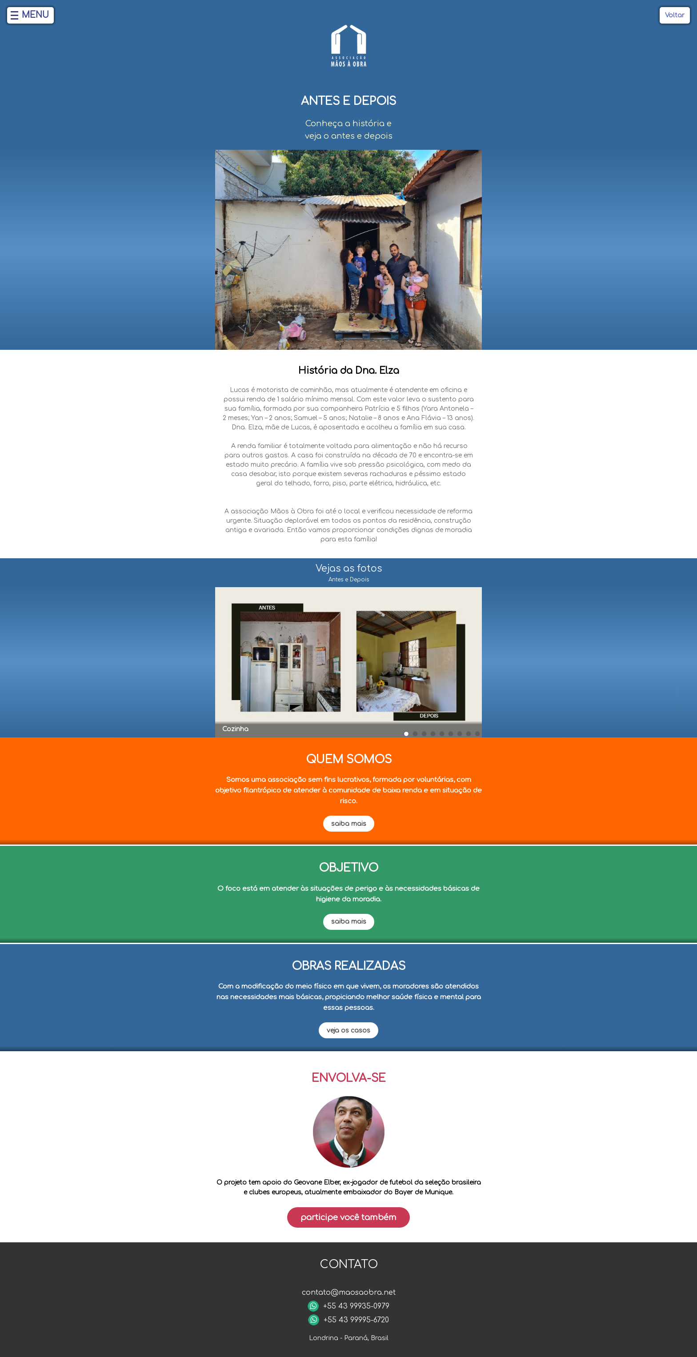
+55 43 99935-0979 (356, 1306)
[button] (406, 734)
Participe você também (348, 1217)
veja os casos (348, 1030)
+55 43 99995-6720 (356, 1320)
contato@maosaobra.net (349, 1293)
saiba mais (348, 824)
